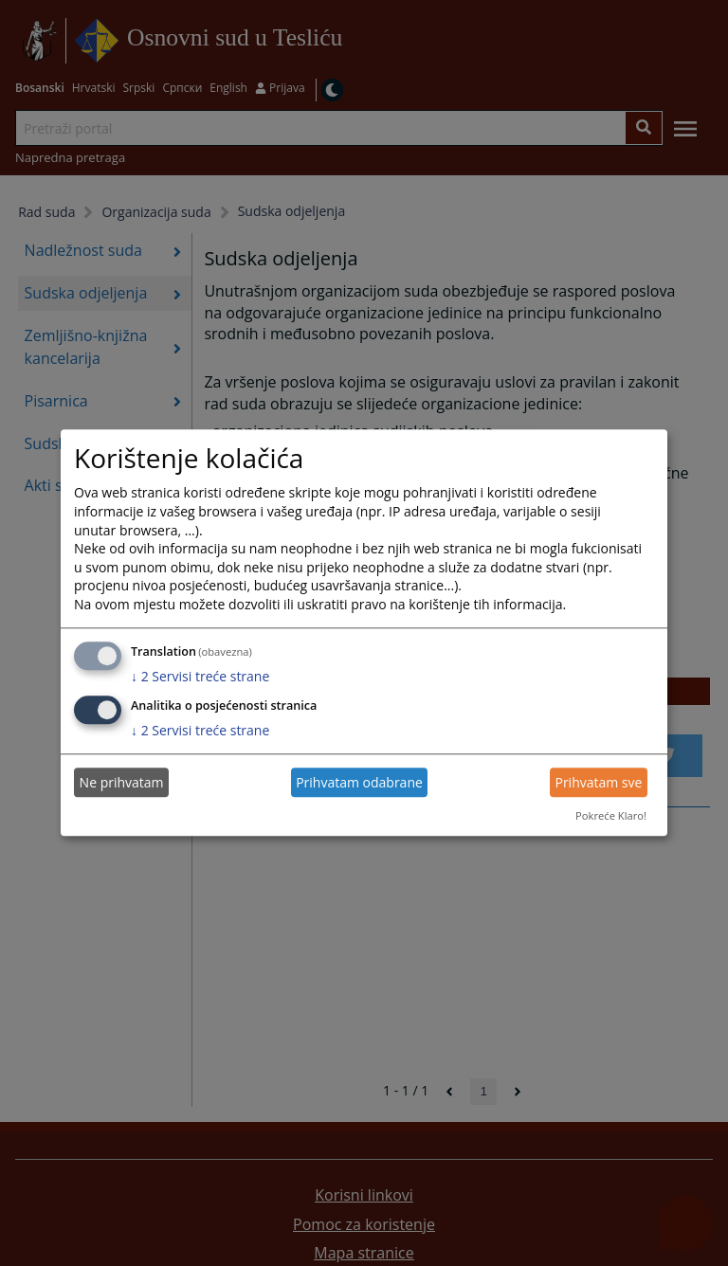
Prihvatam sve (598, 782)
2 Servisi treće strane (200, 676)
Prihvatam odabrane (359, 782)
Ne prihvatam (122, 782)
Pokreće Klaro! (610, 815)
